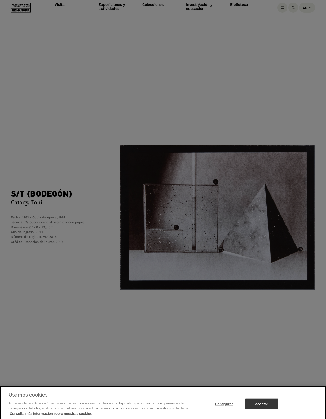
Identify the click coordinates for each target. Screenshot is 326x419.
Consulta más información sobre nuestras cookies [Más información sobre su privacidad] (51, 417)
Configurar (224, 407)
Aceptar (261, 407)
